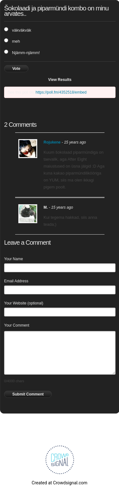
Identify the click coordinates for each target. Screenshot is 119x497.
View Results (60, 79)
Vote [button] (16, 68)
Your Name (13, 259)
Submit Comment (28, 394)
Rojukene (52, 142)
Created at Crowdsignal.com (59, 482)
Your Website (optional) (23, 303)
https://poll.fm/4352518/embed (61, 92)
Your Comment (16, 325)
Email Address (16, 281)
